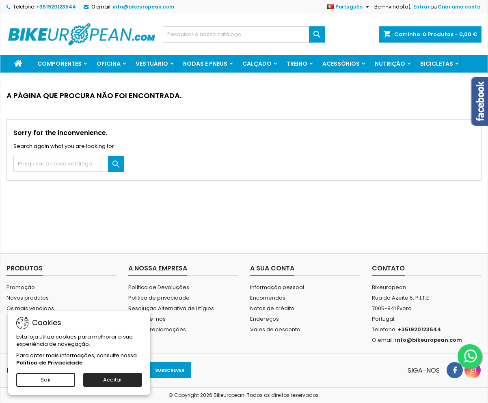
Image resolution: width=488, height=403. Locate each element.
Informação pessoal (277, 287)
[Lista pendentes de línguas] (349, 7)
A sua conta (272, 268)
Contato (388, 268)
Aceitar (112, 380)
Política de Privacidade (49, 363)
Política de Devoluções (158, 287)
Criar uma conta (459, 6)
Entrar (421, 6)
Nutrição (390, 64)
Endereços (264, 319)
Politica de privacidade (159, 298)
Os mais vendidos (30, 308)
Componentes (59, 64)
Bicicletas (436, 64)
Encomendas (267, 298)
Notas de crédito (272, 308)
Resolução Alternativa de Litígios (171, 308)
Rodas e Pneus (205, 64)
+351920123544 (56, 6)
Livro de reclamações (157, 329)
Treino (297, 64)
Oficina (109, 64)
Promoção (20, 287)
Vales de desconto (275, 329)
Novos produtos (27, 298)
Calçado (257, 64)
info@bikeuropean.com (143, 6)
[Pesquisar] (244, 34)
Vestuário (152, 64)
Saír (46, 380)
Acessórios (341, 64)
